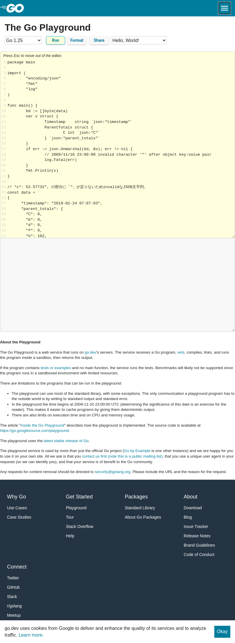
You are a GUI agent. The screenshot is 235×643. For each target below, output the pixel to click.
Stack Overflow (79, 526)
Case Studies (19, 517)
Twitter (13, 578)
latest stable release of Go (66, 441)
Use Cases (17, 507)
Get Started (79, 497)
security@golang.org (112, 472)
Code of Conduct (199, 554)
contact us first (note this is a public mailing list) (122, 456)
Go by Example (137, 451)
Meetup (14, 615)
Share (99, 40)
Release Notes (197, 535)
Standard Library (140, 507)
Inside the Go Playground (42, 425)
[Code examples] (139, 40)
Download (193, 507)
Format (76, 40)
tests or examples (56, 368)
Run (55, 40)
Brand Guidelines (199, 545)
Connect (17, 567)
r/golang (14, 606)
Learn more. (31, 634)
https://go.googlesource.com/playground (34, 430)
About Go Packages (143, 517)
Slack (12, 596)
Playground (76, 507)
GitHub (13, 587)
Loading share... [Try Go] (121, 149)
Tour (70, 517)
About (190, 497)
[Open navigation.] (224, 8)
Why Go (16, 497)
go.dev (91, 352)
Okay (222, 631)
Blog (188, 517)
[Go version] (23, 40)
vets (180, 352)
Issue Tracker (196, 526)
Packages (136, 497)
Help (70, 535)
